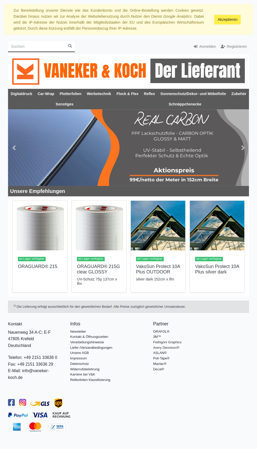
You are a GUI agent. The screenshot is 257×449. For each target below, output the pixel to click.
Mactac (158, 364)
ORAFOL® (161, 331)
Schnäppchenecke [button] (185, 104)
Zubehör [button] (238, 94)
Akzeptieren (227, 19)
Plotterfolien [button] (70, 94)
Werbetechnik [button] (99, 94)
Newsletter (78, 331)
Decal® (158, 369)
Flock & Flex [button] (128, 94)
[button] (14, 147)
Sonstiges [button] (65, 104)
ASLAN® (160, 353)
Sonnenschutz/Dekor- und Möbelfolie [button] (193, 94)
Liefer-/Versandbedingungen (91, 348)
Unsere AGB (79, 353)
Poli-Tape (160, 358)
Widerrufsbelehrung (84, 369)
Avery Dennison (165, 348)
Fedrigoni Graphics (167, 342)
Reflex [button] (149, 94)
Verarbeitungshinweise (87, 342)
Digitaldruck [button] (21, 94)
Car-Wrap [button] (46, 94)
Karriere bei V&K (82, 374)
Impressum (78, 358)
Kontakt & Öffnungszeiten (89, 337)
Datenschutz (79, 364)
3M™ (157, 337)
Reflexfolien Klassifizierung (90, 380)
